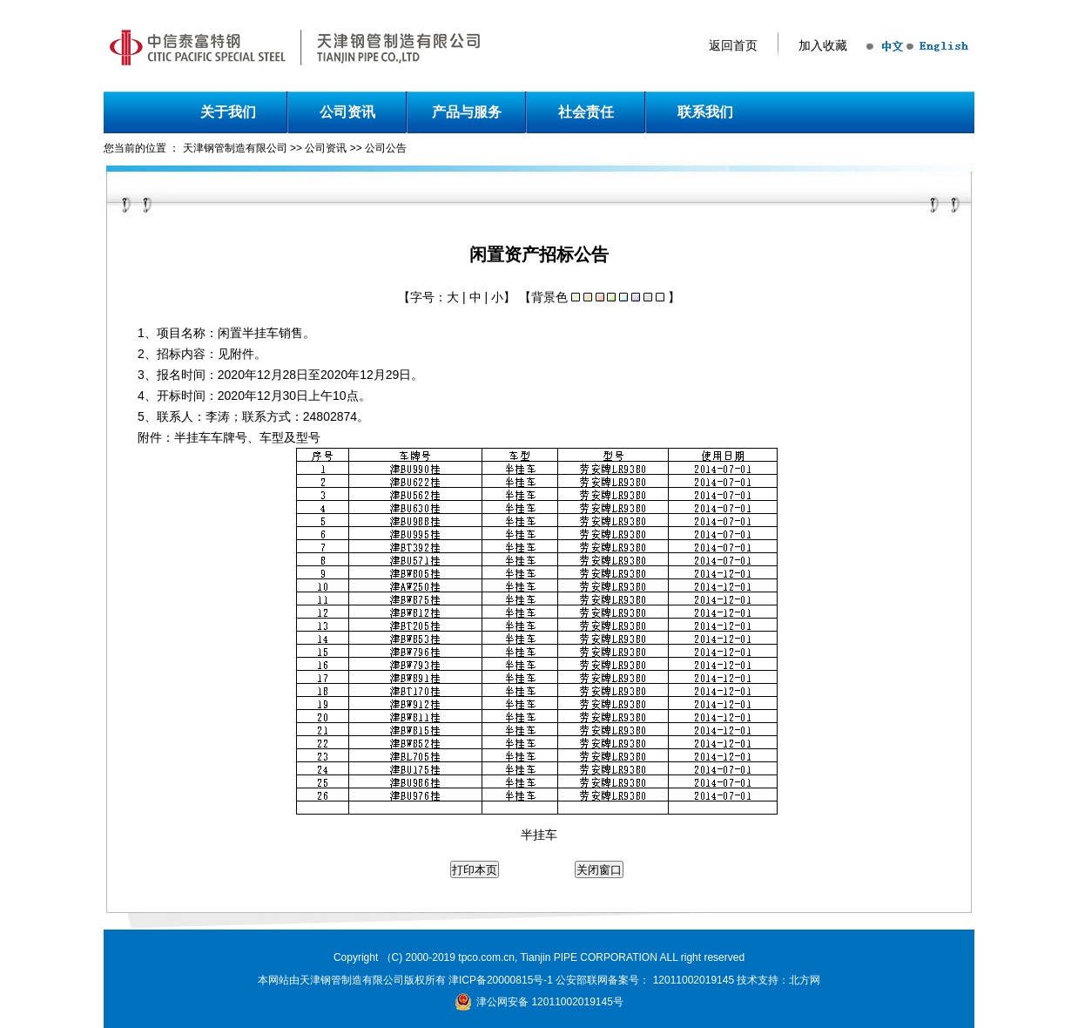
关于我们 (228, 112)
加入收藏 (822, 45)
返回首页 (733, 45)
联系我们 (705, 112)
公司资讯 (347, 112)
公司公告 (386, 148)
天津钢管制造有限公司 (235, 148)
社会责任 (586, 112)
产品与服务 (467, 112)
